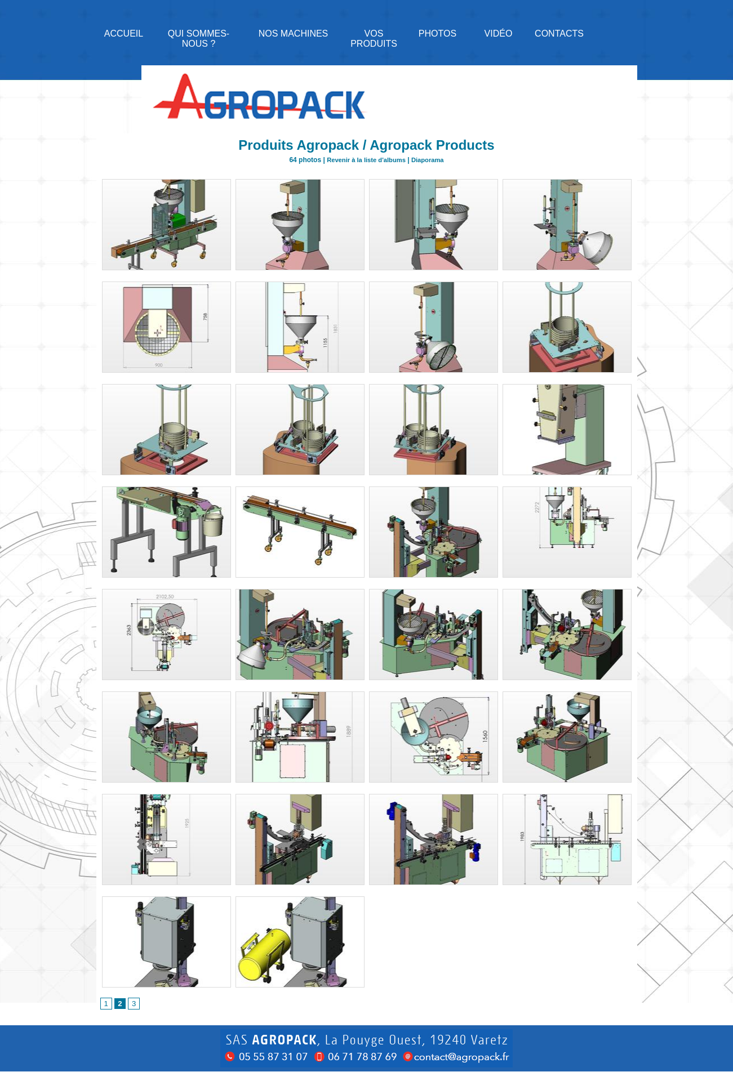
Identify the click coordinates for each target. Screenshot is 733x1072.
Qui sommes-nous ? (198, 38)
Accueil (123, 33)
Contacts (559, 33)
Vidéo (499, 33)
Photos (437, 33)
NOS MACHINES (293, 33)
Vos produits (373, 38)
